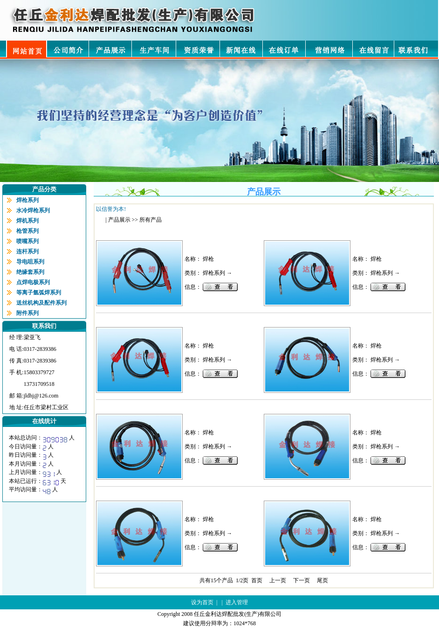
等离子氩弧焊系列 (38, 292)
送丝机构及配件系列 (41, 303)
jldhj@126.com (41, 395)
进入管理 (237, 602)
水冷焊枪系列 (33, 210)
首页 (256, 580)
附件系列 (27, 313)
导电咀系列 (30, 261)
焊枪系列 (27, 200)
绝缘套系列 (30, 272)
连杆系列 (27, 251)
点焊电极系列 (33, 282)
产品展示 (119, 219)
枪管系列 (27, 231)
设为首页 (202, 602)
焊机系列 (27, 220)
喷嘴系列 (27, 241)
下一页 (301, 580)
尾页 (322, 580)
